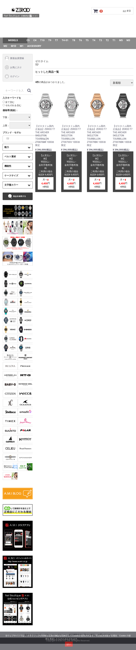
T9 (49, 40)
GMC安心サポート (64, 23)
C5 (28, 40)
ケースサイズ (11, 175)
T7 (56, 40)
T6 (80, 40)
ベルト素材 (10, 156)
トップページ (18, 23)
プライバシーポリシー (55, 634)
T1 (114, 40)
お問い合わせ (62, 32)
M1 (21, 46)
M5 (121, 40)
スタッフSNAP (84, 32)
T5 (87, 40)
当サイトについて (32, 634)
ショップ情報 (118, 23)
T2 (107, 40)
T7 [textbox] (6, 138)
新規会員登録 (14, 58)
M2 (5, 46)
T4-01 (65, 40)
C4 (34, 40)
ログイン (11, 76)
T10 (42, 40)
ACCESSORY (34, 46)
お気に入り (13, 67)
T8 (73, 40)
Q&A (45, 32)
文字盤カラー (11, 185)
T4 (93, 40)
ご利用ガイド (39, 23)
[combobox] (24, 139)
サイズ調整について (92, 23)
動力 (6, 147)
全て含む (8, 102)
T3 (100, 40)
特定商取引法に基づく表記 (81, 634)
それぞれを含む (12, 105)
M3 (128, 40)
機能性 (7, 166)
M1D (13, 46)
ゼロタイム (41, 61)
